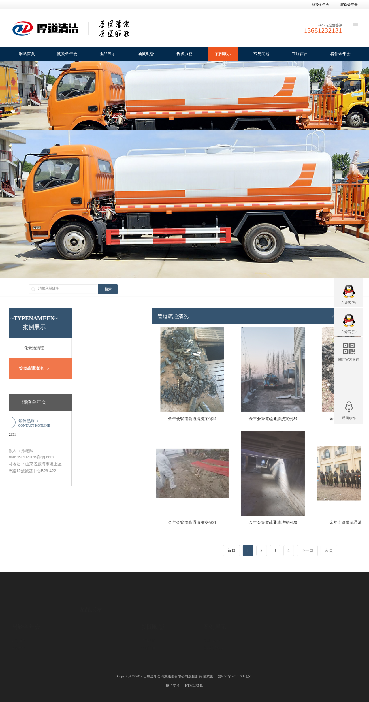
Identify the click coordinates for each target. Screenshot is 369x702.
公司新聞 (148, 623)
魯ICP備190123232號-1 (235, 676)
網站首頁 (27, 54)
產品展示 (107, 54)
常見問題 (261, 54)
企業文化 (18, 630)
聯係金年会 (349, 5)
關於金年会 (320, 5)
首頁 (314, 550)
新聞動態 (146, 54)
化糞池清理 (212, 623)
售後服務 (184, 54)
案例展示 (223, 54)
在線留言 (300, 54)
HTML (190, 686)
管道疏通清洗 (213, 630)
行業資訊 (148, 630)
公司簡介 (18, 623)
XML (199, 686)
